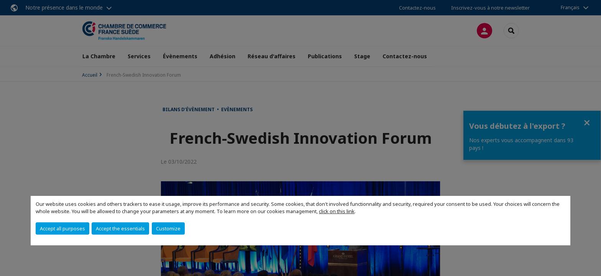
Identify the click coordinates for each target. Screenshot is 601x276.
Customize (168, 228)
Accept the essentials (120, 228)
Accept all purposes (62, 228)
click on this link (337, 211)
